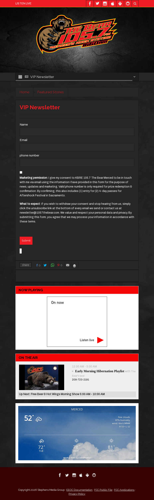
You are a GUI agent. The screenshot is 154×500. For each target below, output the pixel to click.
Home (24, 92)
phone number (29, 155)
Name (24, 124)
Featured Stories (50, 92)
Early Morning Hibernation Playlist (99, 371)
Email (23, 140)
